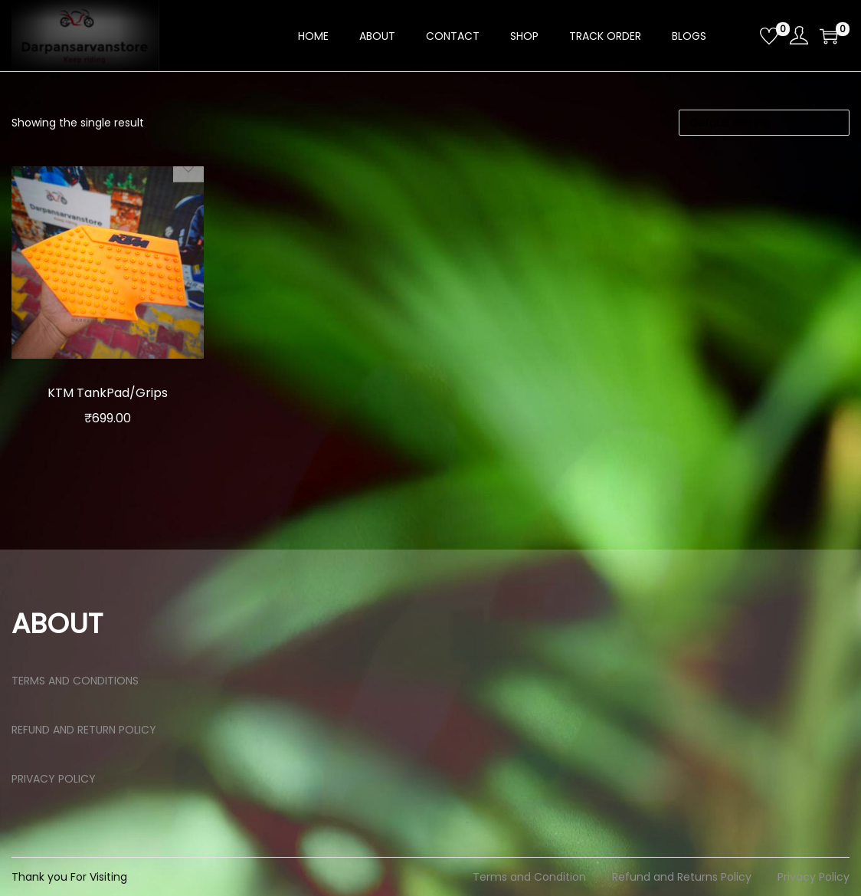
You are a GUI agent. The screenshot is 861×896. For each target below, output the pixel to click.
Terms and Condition (529, 877)
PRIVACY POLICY (53, 778)
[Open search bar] (742, 35)
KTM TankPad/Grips (107, 392)
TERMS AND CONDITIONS (75, 680)
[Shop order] (764, 122)
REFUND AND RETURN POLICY (83, 729)
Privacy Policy (814, 877)
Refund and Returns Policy (681, 877)
